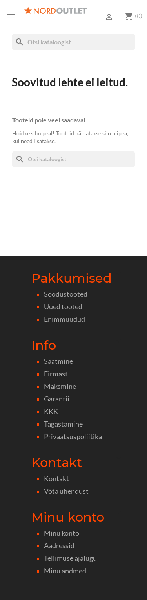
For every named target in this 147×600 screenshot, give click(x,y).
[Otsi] (73, 42)
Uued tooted (63, 307)
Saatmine (58, 361)
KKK (51, 411)
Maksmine (60, 386)
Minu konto (61, 533)
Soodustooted (65, 294)
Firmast (56, 374)
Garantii (56, 399)
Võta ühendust (66, 491)
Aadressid (59, 546)
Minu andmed (65, 571)
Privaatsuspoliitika (73, 436)
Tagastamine (63, 424)
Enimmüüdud (64, 319)
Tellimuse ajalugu (70, 558)
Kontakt (56, 478)
